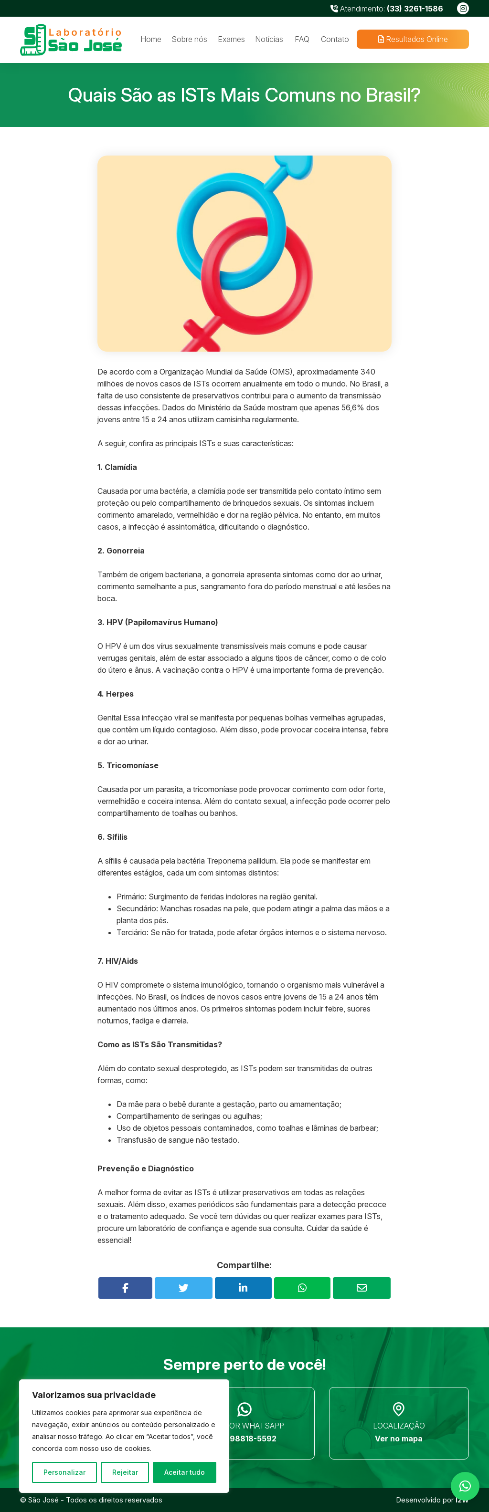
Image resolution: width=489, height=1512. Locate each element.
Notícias (269, 39)
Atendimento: (386, 8)
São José (43, 1500)
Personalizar (64, 1472)
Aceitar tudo (184, 1472)
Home (150, 39)
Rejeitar (125, 1472)
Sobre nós (189, 39)
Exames (231, 39)
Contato (335, 39)
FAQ (302, 39)
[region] (124, 1436)
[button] (465, 1486)
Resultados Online (412, 39)
